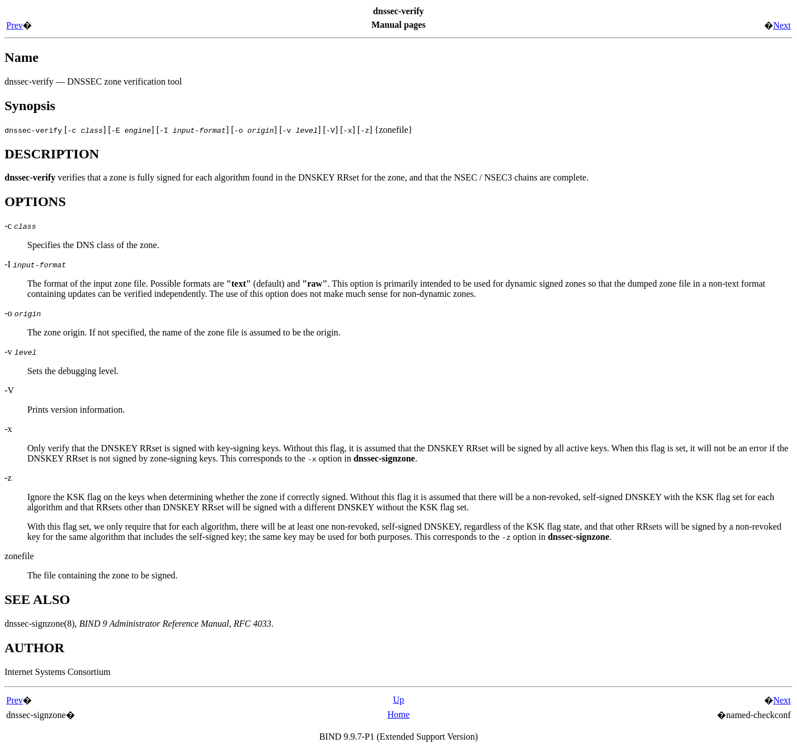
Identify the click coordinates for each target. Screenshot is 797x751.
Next (782, 25)
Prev (14, 25)
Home (398, 714)
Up (398, 699)
